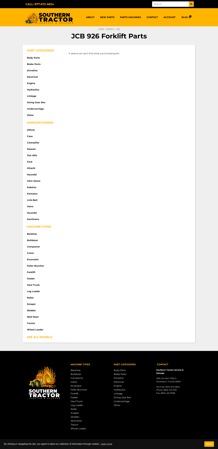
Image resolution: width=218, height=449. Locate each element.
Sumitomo (33, 219)
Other (30, 115)
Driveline (32, 70)
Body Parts (33, 57)
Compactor (33, 246)
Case (30, 136)
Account (169, 17)
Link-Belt (32, 200)
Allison (31, 130)
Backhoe (32, 234)
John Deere (33, 181)
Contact (152, 17)
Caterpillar (33, 142)
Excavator (33, 259)
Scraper (31, 304)
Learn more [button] (106, 444)
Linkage (31, 96)
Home (101, 29)
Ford (29, 161)
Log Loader (33, 291)
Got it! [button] (209, 444)
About (90, 17)
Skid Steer (33, 317)
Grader (31, 278)
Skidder (31, 310)
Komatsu (32, 193)
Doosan (31, 149)
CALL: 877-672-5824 (40, 4)
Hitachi (31, 168)
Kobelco (31, 187)
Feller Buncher (35, 266)
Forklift (31, 272)
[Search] (191, 4)
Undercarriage (35, 108)
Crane (30, 253)
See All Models (39, 337)
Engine (31, 83)
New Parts (107, 17)
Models (110, 29)
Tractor (31, 323)
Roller (30, 297)
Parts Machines (130, 17)
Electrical (32, 77)
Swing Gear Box (36, 102)
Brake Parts (34, 64)
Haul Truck (33, 285)
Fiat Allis (32, 155)
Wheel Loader (35, 329)
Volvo (30, 206)
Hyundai (32, 174)
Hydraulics (33, 89)
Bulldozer (32, 240)
